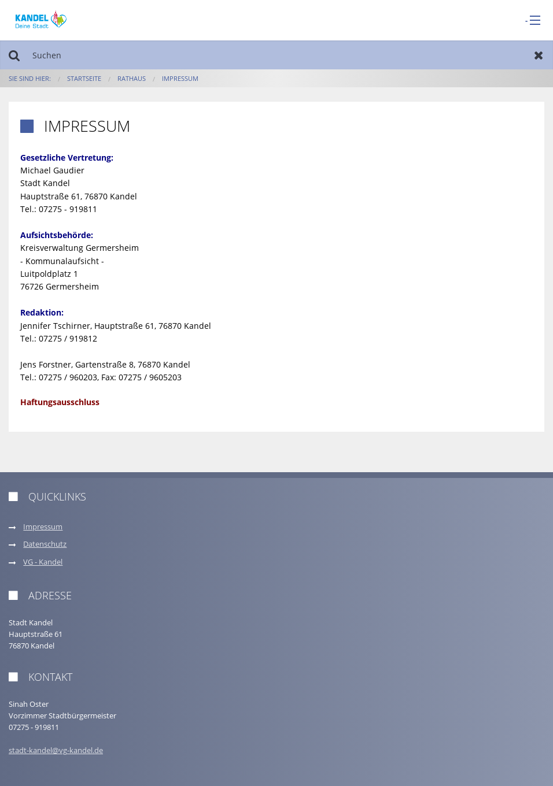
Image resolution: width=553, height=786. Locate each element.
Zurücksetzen (539, 54)
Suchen (14, 54)
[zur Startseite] (41, 19)
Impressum (180, 78)
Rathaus (131, 78)
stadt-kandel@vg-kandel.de (56, 750)
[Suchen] (276, 54)
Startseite (84, 78)
